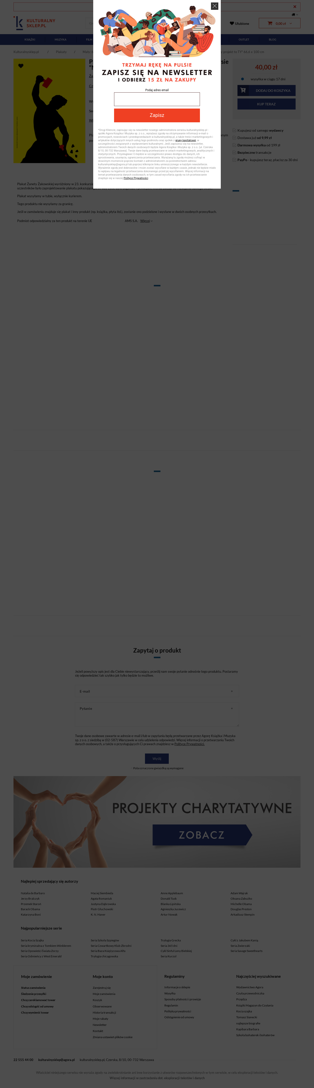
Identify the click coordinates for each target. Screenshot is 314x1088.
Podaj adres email (157, 90)
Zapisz (157, 115)
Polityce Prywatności (136, 178)
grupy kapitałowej (185, 140)
